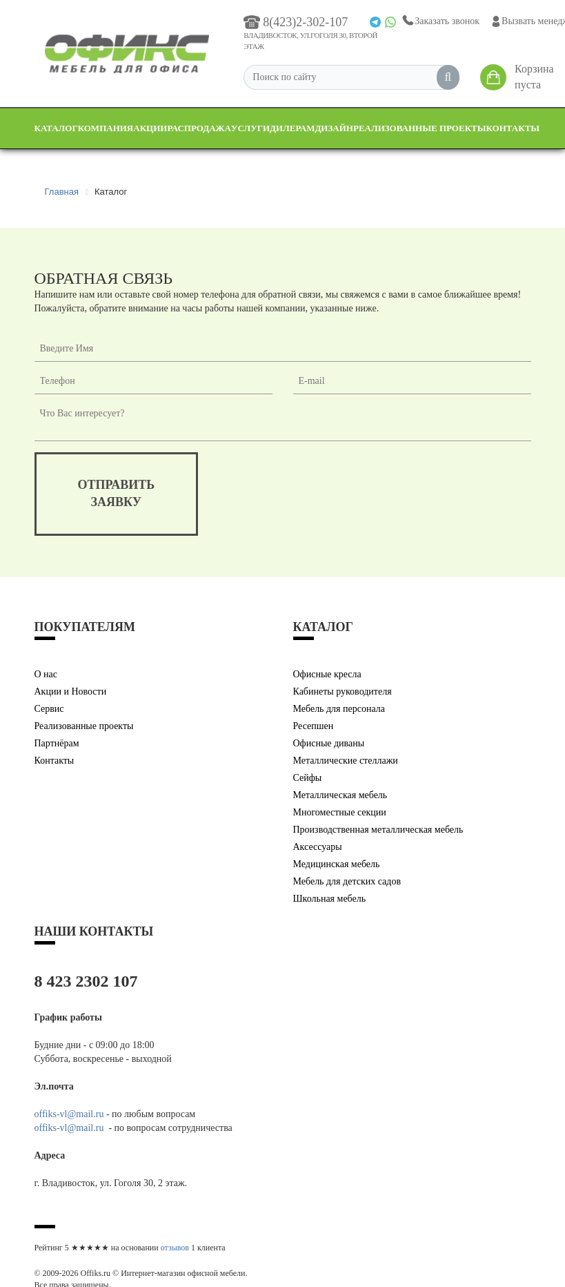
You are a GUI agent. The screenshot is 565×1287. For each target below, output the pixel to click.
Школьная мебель (329, 898)
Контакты (513, 128)
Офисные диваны (329, 743)
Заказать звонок (439, 21)
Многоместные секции (339, 812)
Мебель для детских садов (347, 881)
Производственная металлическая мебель (378, 829)
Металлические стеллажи (345, 760)
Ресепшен (313, 726)
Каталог (56, 128)
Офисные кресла (327, 674)
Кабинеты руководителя (342, 691)
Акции (150, 128)
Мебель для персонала (339, 709)
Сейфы (307, 778)
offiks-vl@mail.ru (69, 1114)
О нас (46, 674)
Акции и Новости (70, 691)
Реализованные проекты (419, 128)
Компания (106, 128)
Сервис (49, 709)
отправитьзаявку (116, 494)
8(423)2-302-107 (296, 22)
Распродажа (198, 128)
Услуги (250, 128)
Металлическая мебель (340, 795)
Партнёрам (56, 743)
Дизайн (334, 128)
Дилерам (292, 128)
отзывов (175, 1247)
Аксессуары (317, 847)
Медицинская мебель (336, 864)
